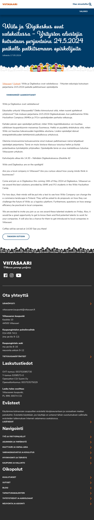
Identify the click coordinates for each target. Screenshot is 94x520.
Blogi (5, 488)
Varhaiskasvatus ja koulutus (18, 452)
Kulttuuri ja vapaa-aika (15, 447)
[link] (19, 95)
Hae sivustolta (80, 4)
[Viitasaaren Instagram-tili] (11, 275)
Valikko (85, 11)
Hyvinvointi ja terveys (14, 458)
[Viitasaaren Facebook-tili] (5, 275)
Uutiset (16, 84)
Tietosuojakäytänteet (14, 357)
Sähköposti (8, 304)
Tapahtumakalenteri (13, 493)
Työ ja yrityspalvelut (14, 437)
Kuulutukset (9, 477)
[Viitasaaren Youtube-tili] (18, 275)
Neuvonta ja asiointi (13, 504)
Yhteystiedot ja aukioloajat (17, 498)
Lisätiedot (8, 422)
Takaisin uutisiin (16, 237)
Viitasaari (7, 84)
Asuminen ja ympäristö (14, 442)
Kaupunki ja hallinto (13, 463)
